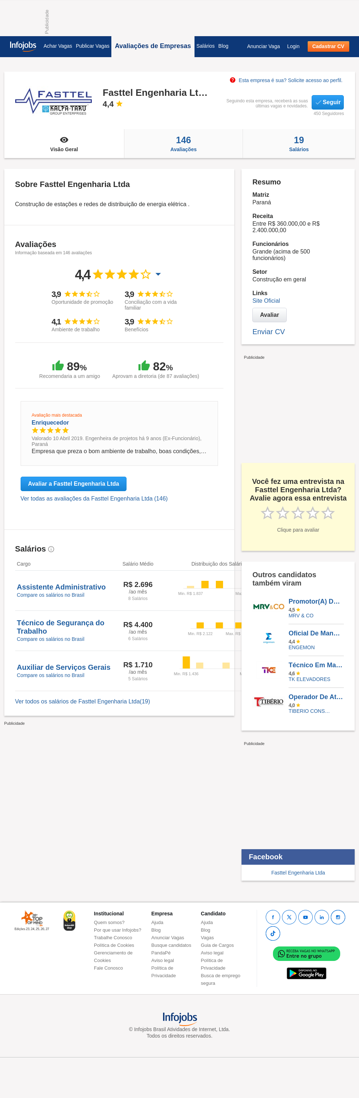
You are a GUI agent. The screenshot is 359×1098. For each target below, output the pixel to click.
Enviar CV (268, 332)
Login (293, 46)
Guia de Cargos (217, 945)
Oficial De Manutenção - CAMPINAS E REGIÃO (316, 633)
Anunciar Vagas (167, 937)
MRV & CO (301, 615)
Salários (205, 46)
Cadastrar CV (328, 46)
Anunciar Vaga (263, 46)
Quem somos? (109, 922)
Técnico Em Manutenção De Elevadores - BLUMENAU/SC (316, 665)
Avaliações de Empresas (153, 46)
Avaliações (183, 143)
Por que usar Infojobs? (117, 930)
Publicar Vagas (93, 46)
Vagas (207, 937)
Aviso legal (162, 960)
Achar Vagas (58, 46)
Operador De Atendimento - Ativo (316, 697)
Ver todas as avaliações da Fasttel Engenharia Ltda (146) (94, 498)
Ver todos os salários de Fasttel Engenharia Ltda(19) (82, 701)
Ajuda (157, 922)
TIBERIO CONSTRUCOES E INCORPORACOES (311, 711)
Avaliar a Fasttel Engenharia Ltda (73, 484)
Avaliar (269, 315)
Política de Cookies (114, 945)
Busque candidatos (171, 945)
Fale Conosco (108, 968)
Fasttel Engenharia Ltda (298, 873)
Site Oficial (266, 301)
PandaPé (161, 953)
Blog (223, 46)
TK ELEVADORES (309, 679)
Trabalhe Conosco (113, 937)
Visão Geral (64, 143)
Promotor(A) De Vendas (316, 601)
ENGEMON (302, 647)
